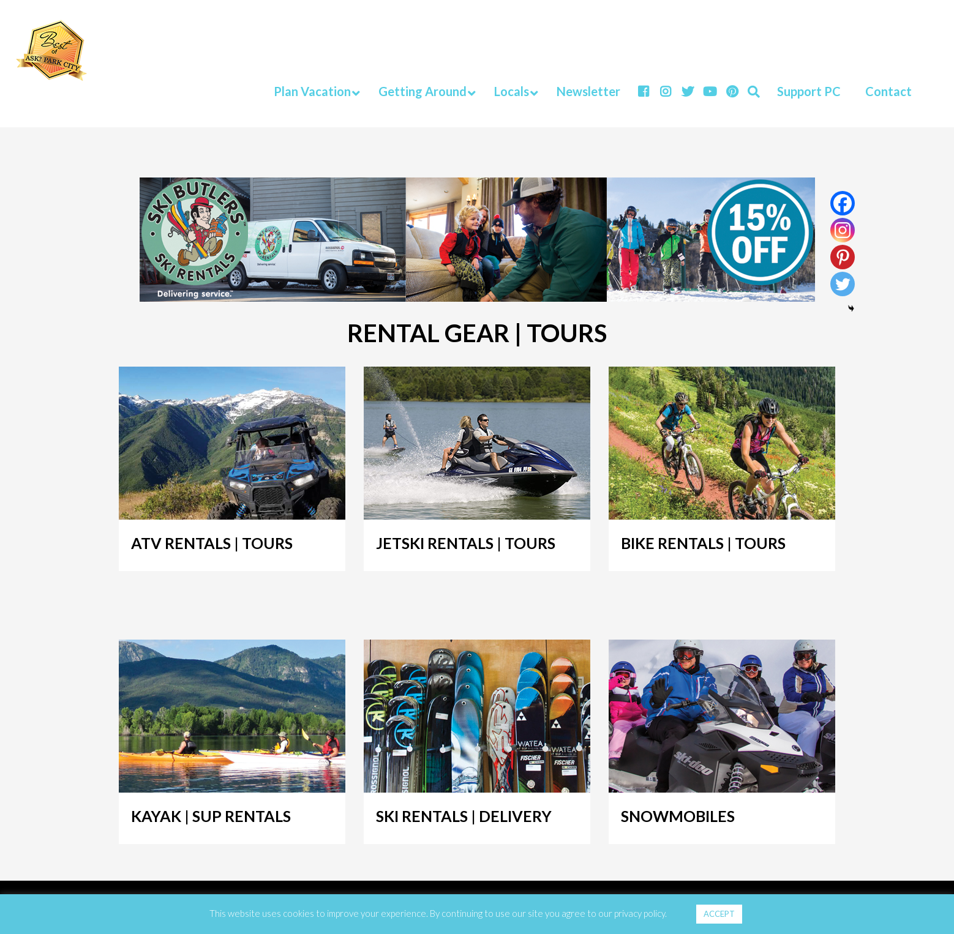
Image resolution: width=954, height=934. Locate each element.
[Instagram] (842, 230)
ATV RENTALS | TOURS (212, 543)
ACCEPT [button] (719, 914)
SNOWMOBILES (678, 816)
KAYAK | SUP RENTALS (211, 816)
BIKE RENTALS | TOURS (703, 543)
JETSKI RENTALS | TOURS (465, 543)
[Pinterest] (842, 257)
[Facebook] (842, 203)
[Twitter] (842, 284)
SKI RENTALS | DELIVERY (464, 816)
